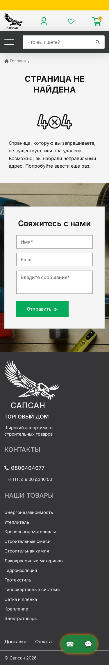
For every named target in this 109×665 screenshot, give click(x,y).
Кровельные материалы (30, 531)
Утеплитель (16, 522)
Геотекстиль (17, 580)
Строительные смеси (27, 541)
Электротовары (20, 618)
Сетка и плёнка (20, 599)
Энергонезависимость (28, 512)
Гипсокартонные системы (32, 589)
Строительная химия (26, 551)
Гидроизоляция (20, 570)
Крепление (16, 609)
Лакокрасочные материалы (33, 560)
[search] (57, 42)
